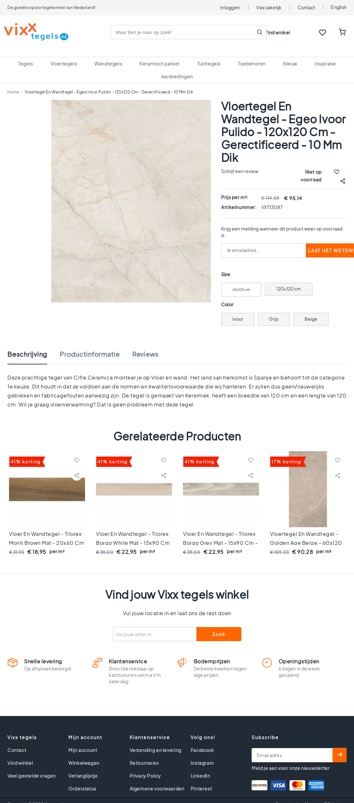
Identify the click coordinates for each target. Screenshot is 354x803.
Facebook (202, 742)
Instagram (202, 755)
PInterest (201, 781)
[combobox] (191, 32)
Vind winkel (277, 32)
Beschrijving (27, 346)
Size (225, 266)
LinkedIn (200, 768)
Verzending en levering (155, 742)
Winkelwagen (83, 755)
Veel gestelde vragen (31, 768)
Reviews (145, 346)
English (339, 7)
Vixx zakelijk (268, 7)
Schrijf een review (239, 163)
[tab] (33, 350)
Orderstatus (82, 781)
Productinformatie (90, 346)
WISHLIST (322, 32)
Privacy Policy (145, 768)
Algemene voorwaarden (157, 781)
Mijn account (82, 742)
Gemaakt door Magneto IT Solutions (311, 796)
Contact (306, 7)
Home (13, 84)
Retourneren (144, 755)
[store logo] (39, 31)
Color (227, 297)
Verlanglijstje (83, 768)
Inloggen (230, 7)
